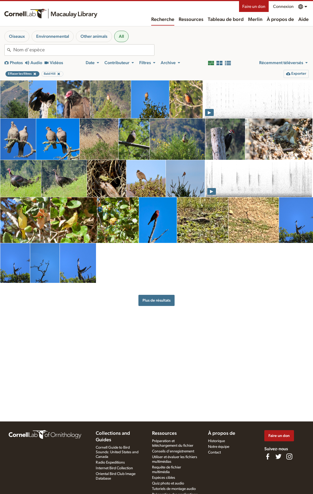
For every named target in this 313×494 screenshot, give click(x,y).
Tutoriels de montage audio (174, 489)
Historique (216, 441)
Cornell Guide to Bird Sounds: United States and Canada (117, 452)
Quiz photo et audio (168, 483)
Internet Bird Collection (114, 468)
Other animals (93, 36)
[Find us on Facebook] (267, 456)
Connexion (283, 6)
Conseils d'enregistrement (173, 451)
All (121, 36)
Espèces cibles (163, 478)
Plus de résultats (156, 300)
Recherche (162, 19)
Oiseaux (17, 36)
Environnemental (52, 36)
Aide (303, 19)
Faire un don (253, 6)
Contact (214, 452)
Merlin (255, 19)
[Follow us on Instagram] (289, 456)
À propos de (280, 19)
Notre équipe (218, 447)
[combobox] (83, 50)
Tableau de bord (226, 19)
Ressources (191, 19)
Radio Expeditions (110, 462)
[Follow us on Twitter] (278, 456)
